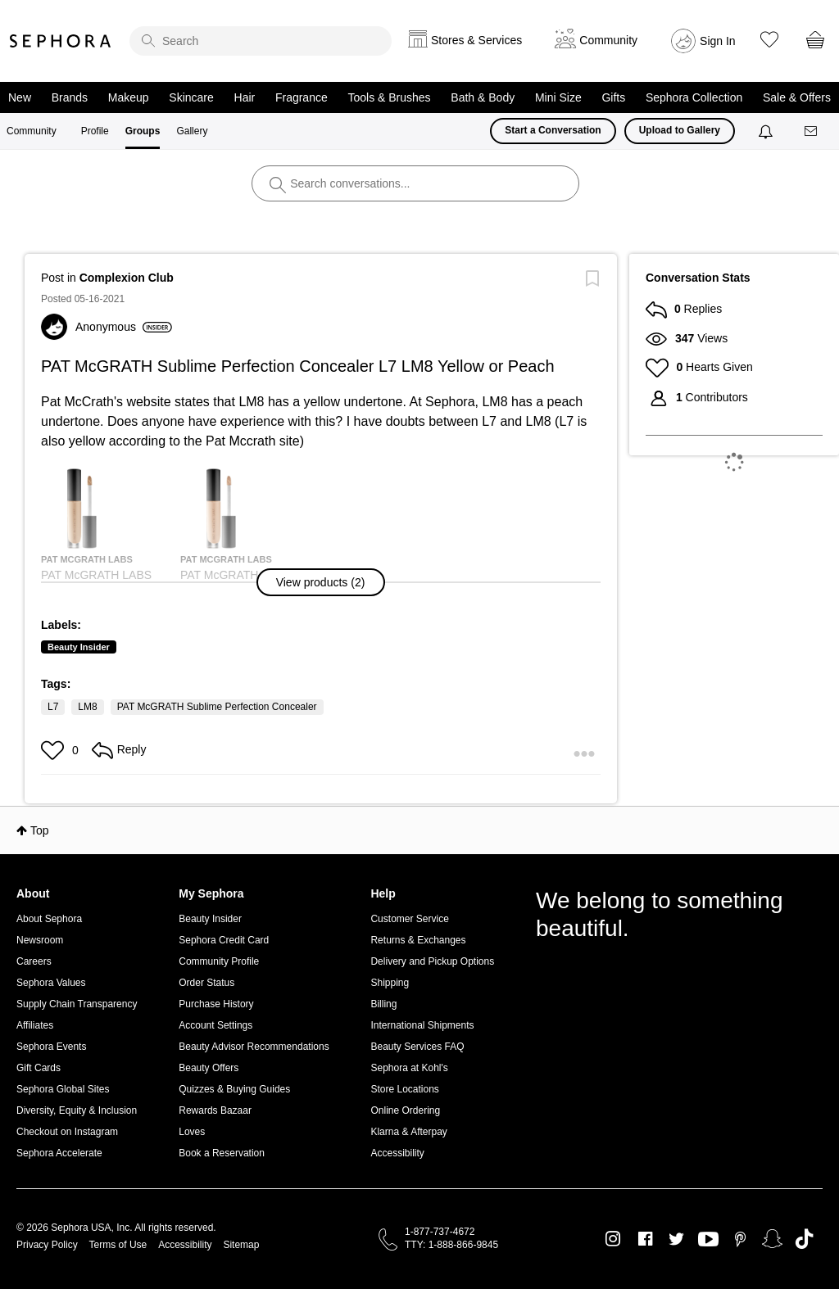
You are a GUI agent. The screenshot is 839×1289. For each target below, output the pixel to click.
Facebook (645, 1239)
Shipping (389, 982)
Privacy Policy (47, 1245)
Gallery (191, 131)
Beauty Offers (208, 1068)
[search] (260, 41)
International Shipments (422, 1025)
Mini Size (558, 97)
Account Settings (215, 1025)
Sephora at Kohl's (408, 1068)
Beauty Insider (79, 647)
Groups (143, 131)
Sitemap (241, 1245)
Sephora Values (51, 982)
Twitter (676, 1239)
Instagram (613, 1239)
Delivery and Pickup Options (432, 961)
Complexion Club (126, 277)
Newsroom (39, 940)
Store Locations (404, 1089)
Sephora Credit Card (224, 940)
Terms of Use (118, 1245)
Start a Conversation (553, 130)
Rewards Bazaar (215, 1110)
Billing (383, 1004)
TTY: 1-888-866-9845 (451, 1245)
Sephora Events (51, 1046)
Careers (34, 961)
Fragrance (301, 97)
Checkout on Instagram (67, 1131)
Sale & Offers (797, 97)
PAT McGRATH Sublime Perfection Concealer (217, 706)
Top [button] (39, 830)
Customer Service (409, 919)
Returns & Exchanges (417, 940)
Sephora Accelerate (59, 1153)
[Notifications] (767, 131)
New (19, 97)
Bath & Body (483, 97)
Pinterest (740, 1239)
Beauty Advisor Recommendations (254, 1046)
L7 (53, 706)
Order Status (206, 982)
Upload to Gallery (679, 130)
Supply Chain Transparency (76, 1004)
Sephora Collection (694, 97)
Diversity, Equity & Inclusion (76, 1110)
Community (32, 131)
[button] (321, 582)
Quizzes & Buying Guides (234, 1089)
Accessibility (397, 1153)
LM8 (87, 706)
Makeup (128, 97)
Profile (95, 131)
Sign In (718, 40)
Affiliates (34, 1025)
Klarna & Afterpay (408, 1131)
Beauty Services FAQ (417, 1046)
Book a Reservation (222, 1153)
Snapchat (772, 1239)
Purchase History (216, 1004)
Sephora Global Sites (62, 1089)
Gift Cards (38, 1068)
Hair (245, 97)
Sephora (60, 40)
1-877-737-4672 (439, 1231)
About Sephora (49, 919)
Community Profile (219, 961)
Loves (192, 1131)
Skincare (191, 97)
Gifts (613, 97)
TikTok (804, 1239)
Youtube (708, 1239)
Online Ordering (405, 1110)
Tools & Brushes (388, 97)
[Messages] (812, 131)
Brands (70, 97)
